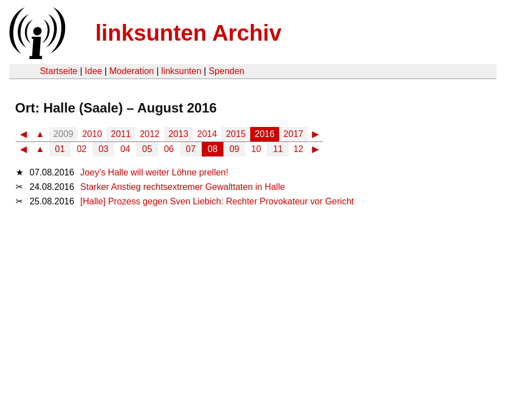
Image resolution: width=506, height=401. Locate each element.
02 (82, 149)
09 (235, 149)
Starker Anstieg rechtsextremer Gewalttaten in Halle (182, 187)
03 (104, 149)
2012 (150, 134)
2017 (294, 134)
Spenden (226, 71)
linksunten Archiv (188, 33)
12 (298, 149)
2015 (236, 134)
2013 (178, 134)
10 (256, 149)
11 (278, 149)
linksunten (181, 71)
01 (60, 149)
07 (191, 149)
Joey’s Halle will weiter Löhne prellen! (154, 172)
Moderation (131, 71)
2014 (207, 134)
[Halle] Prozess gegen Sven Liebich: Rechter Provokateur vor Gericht (217, 201)
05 (147, 149)
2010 (92, 134)
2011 (121, 134)
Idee (93, 71)
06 (169, 149)
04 (125, 149)
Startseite (58, 71)
